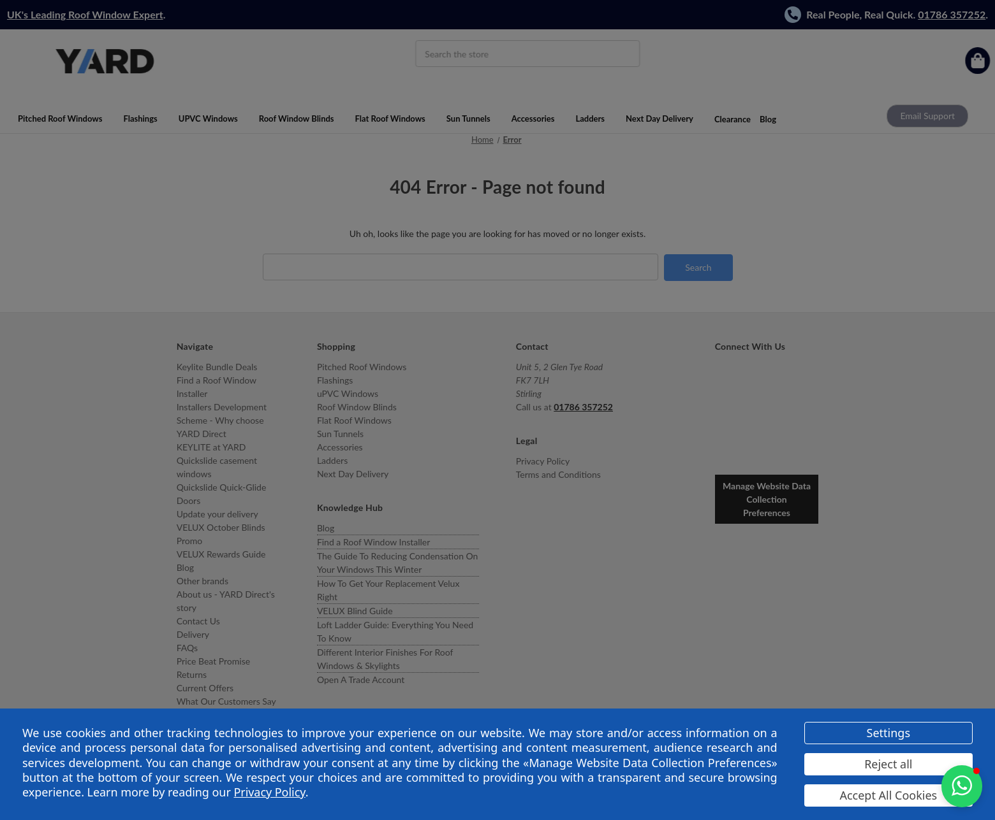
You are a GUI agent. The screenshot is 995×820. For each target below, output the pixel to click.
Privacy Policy (269, 792)
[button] (961, 786)
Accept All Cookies (888, 795)
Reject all (888, 764)
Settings (889, 732)
